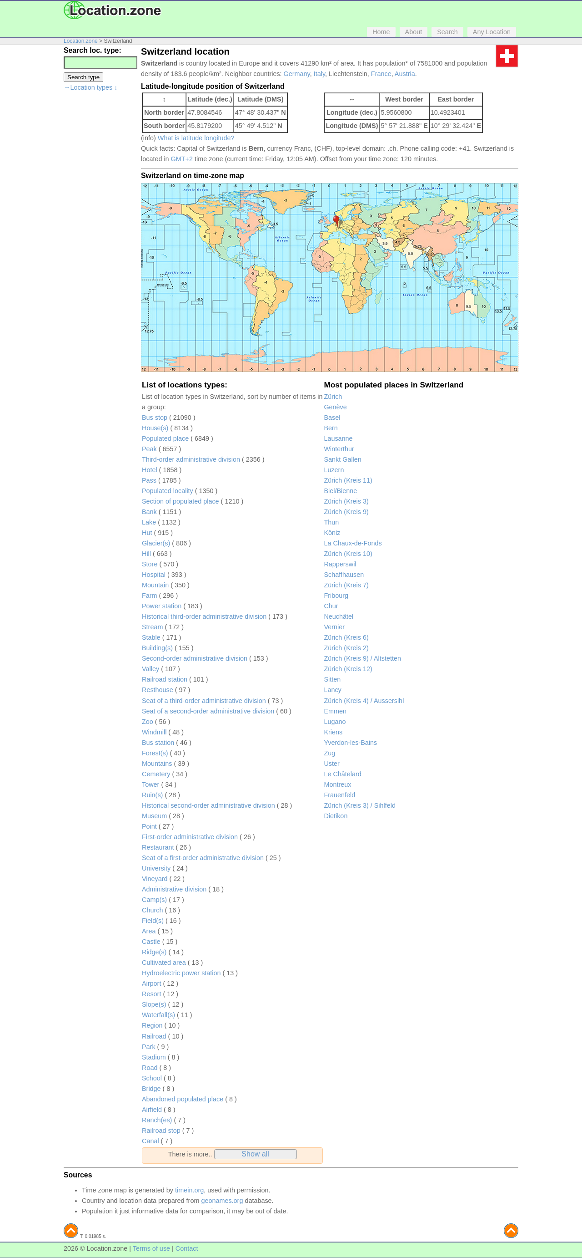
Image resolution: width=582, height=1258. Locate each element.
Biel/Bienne (340, 490)
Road (149, 1067)
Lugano (335, 721)
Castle (151, 941)
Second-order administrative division (194, 658)
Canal (150, 1141)
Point (149, 826)
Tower (150, 784)
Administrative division (174, 889)
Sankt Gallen (342, 459)
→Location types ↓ (90, 87)
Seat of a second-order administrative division (208, 711)
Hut (147, 532)
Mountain (155, 585)
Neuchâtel (338, 616)
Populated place (165, 438)
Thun (331, 522)
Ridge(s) (154, 952)
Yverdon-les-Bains (350, 742)
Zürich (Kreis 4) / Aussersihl (364, 700)
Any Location (492, 32)
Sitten (332, 679)
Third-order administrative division (191, 459)
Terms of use (151, 1248)
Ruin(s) (152, 795)
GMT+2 (182, 159)
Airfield (152, 1109)
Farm (149, 595)
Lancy (332, 689)
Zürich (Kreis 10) (348, 553)
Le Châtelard (342, 774)
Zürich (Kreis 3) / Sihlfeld (360, 805)
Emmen (335, 711)
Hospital (154, 574)
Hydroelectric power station (181, 973)
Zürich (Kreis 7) (346, 585)
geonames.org (222, 1200)
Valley (150, 668)
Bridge (151, 1088)
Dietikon (335, 816)
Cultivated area (164, 962)
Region (152, 1025)
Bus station (158, 742)
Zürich (333, 396)
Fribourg (336, 595)
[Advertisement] (100, 234)
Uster (331, 763)
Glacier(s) (156, 543)
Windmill (154, 732)
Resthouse (157, 689)
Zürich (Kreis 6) (346, 637)
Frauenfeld (339, 795)
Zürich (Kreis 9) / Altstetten (362, 658)
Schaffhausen (344, 574)
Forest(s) (155, 753)
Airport (151, 983)
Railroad (154, 1036)
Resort (151, 994)
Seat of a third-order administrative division (204, 700)
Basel (332, 417)
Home (381, 32)
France (381, 73)
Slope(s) (154, 1004)
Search (447, 32)
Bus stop (154, 417)
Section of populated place (180, 501)
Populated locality (167, 490)
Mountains (157, 763)
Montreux (337, 784)
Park (149, 1046)
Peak (149, 449)
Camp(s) (154, 899)
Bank (149, 511)
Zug (329, 753)
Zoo (147, 721)
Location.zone (81, 41)
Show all (255, 1154)
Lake (149, 522)
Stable (151, 637)
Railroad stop (161, 1130)
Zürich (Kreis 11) (348, 480)
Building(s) (157, 648)
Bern (330, 428)
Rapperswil (340, 564)
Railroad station (164, 679)
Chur (331, 606)
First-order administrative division (190, 836)
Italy (319, 73)
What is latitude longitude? (196, 138)
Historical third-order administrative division (204, 616)
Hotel (149, 470)
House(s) (155, 428)
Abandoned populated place (182, 1099)
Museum (154, 816)
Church (152, 910)
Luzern (334, 470)
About (413, 32)
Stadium (154, 1057)
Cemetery (156, 774)
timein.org (189, 1190)
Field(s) (153, 920)
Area (149, 931)
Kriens (333, 732)
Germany (297, 73)
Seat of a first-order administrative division (203, 857)
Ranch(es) (157, 1120)
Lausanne (338, 438)
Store (149, 564)
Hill (146, 553)
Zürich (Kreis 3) (346, 501)
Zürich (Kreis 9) (346, 511)
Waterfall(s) (158, 1015)
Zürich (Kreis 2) (346, 648)
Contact (187, 1248)
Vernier (334, 627)
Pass (149, 480)
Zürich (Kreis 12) (348, 668)
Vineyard (155, 878)
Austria (405, 73)
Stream (152, 627)
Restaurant (158, 847)
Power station (161, 606)
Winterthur (339, 449)
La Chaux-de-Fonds (352, 543)
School (152, 1078)
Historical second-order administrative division (208, 805)
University (156, 868)
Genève (335, 407)
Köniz (332, 532)
